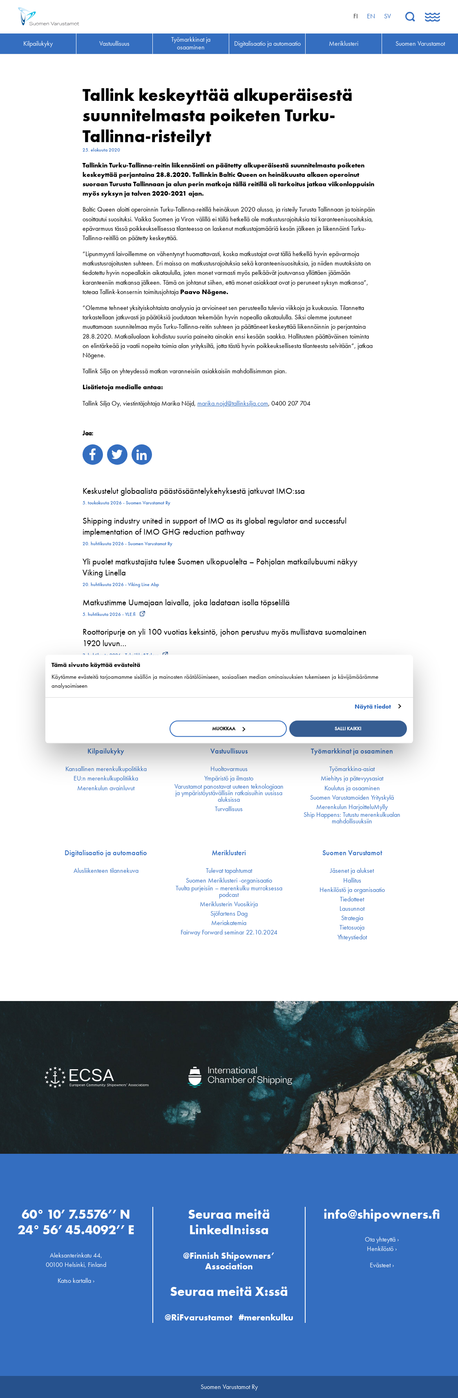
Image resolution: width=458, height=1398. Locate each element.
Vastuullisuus (229, 751)
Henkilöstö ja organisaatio (352, 890)
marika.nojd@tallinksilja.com (232, 403)
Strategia (352, 918)
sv (387, 16)
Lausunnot (352, 908)
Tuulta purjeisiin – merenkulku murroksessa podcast (229, 891)
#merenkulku (266, 1317)
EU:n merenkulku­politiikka (106, 778)
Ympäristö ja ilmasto (228, 778)
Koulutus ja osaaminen (352, 788)
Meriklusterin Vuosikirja (229, 904)
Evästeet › (382, 1265)
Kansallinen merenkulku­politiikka (106, 769)
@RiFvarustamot (198, 1317)
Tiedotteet (352, 899)
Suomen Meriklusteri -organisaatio (229, 880)
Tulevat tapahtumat (229, 870)
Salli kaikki (348, 728)
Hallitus (352, 880)
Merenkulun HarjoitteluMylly (352, 807)
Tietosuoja (352, 927)
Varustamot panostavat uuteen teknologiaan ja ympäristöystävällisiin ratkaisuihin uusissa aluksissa (229, 793)
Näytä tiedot (373, 706)
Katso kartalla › (76, 1280)
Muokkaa (228, 728)
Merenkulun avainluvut (105, 788)
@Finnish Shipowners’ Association (229, 1261)
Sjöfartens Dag (229, 913)
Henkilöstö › (382, 1248)
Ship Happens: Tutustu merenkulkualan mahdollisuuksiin (352, 818)
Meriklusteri (229, 852)
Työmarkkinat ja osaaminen (352, 751)
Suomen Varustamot (352, 852)
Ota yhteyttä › (382, 1239)
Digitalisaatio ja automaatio (106, 852)
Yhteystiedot (352, 937)
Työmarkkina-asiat (352, 769)
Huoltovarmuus (229, 769)
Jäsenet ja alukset (352, 870)
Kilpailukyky (105, 751)
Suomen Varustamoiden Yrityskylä (352, 797)
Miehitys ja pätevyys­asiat (352, 778)
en (371, 16)
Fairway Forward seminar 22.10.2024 (229, 932)
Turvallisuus (229, 809)
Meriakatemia (228, 923)
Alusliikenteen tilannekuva (106, 870)
